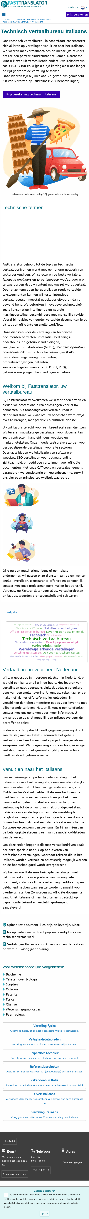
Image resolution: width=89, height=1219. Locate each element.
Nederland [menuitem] (76, 8)
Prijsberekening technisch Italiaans (31, 94)
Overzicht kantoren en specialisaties (34, 19)
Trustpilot (11, 612)
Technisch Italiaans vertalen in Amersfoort (23, 22)
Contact (6, 19)
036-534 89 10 (41, 1170)
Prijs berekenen (77, 14)
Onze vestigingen (72, 1162)
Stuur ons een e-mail (14, 1174)
